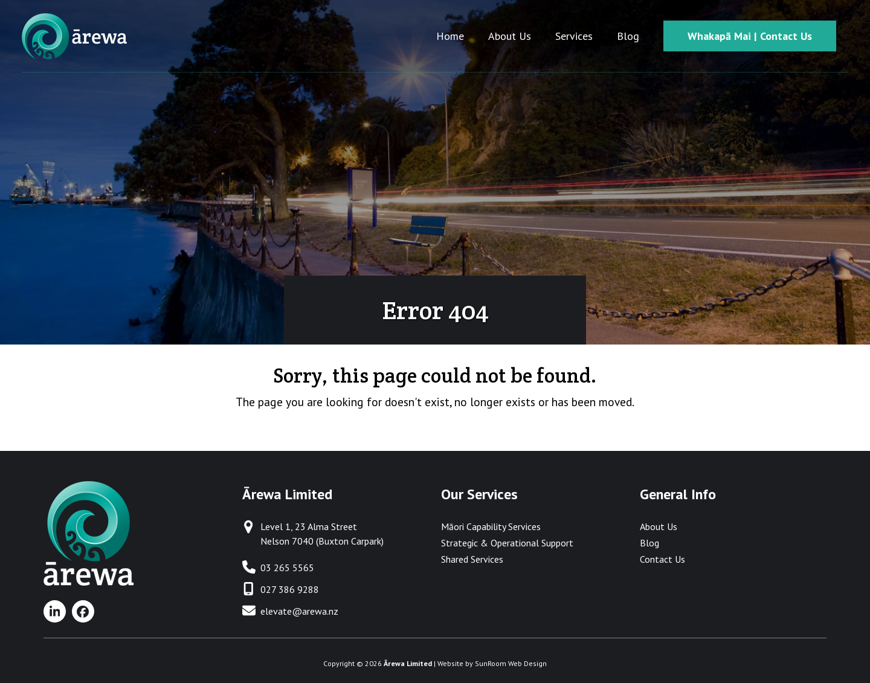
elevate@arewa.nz (299, 611)
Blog (649, 543)
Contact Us (662, 559)
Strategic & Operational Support (507, 543)
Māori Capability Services (491, 526)
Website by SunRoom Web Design (492, 663)
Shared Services (472, 559)
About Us (658, 526)
